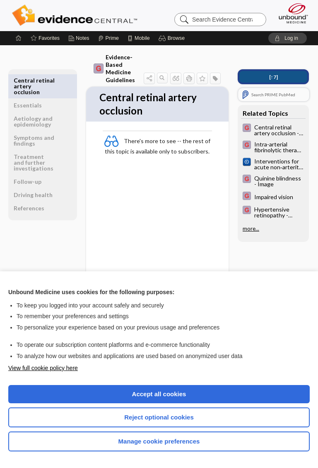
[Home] (19, 38)
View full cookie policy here (43, 368)
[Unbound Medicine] (290, 13)
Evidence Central (76, 15)
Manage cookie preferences (159, 441)
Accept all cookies (159, 393)
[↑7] (273, 77)
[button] (173, 38)
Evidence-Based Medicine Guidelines (114, 68)
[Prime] (108, 38)
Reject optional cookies (159, 417)
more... (251, 228)
